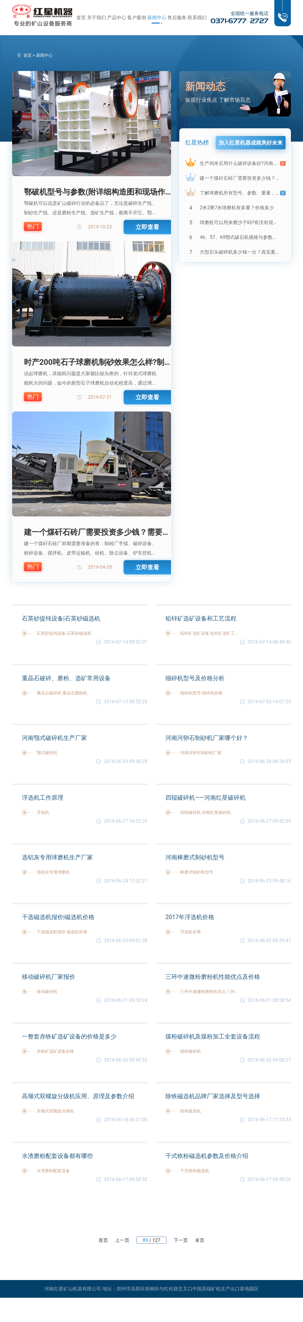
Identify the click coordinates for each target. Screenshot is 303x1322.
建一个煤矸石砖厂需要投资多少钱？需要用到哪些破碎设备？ (97, 532)
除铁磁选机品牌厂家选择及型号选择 (212, 1096)
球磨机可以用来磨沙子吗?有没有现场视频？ (240, 222)
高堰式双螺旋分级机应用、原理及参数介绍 (78, 1096)
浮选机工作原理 (42, 797)
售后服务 (176, 17)
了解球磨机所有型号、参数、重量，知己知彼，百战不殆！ (240, 193)
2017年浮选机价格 (189, 917)
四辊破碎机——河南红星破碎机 (205, 797)
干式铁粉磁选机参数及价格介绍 (206, 1155)
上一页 (122, 1240)
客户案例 (136, 17)
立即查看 (147, 227)
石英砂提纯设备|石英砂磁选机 (61, 618)
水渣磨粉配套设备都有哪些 (57, 1155)
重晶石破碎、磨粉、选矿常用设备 (66, 678)
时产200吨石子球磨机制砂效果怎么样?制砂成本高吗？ (97, 362)
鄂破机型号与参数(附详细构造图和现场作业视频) (97, 191)
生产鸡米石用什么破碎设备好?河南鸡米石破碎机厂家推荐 (240, 163)
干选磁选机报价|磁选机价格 (58, 917)
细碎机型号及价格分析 (195, 678)
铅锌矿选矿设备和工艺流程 (200, 618)
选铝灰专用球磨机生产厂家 (57, 857)
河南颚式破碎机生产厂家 (54, 737)
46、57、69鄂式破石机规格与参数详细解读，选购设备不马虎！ (240, 237)
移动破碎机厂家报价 (48, 976)
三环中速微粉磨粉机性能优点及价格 (212, 976)
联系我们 (197, 17)
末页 (199, 1240)
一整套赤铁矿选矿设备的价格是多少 (69, 1036)
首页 (81, 17)
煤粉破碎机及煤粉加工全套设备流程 (212, 1036)
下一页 (181, 1240)
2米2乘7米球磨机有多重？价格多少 (237, 207)
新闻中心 (156, 17)
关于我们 (96, 17)
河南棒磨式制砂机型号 (195, 857)
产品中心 (116, 17)
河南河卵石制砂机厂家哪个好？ (206, 737)
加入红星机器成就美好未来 (251, 143)
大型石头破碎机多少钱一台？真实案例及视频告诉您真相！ (240, 252)
